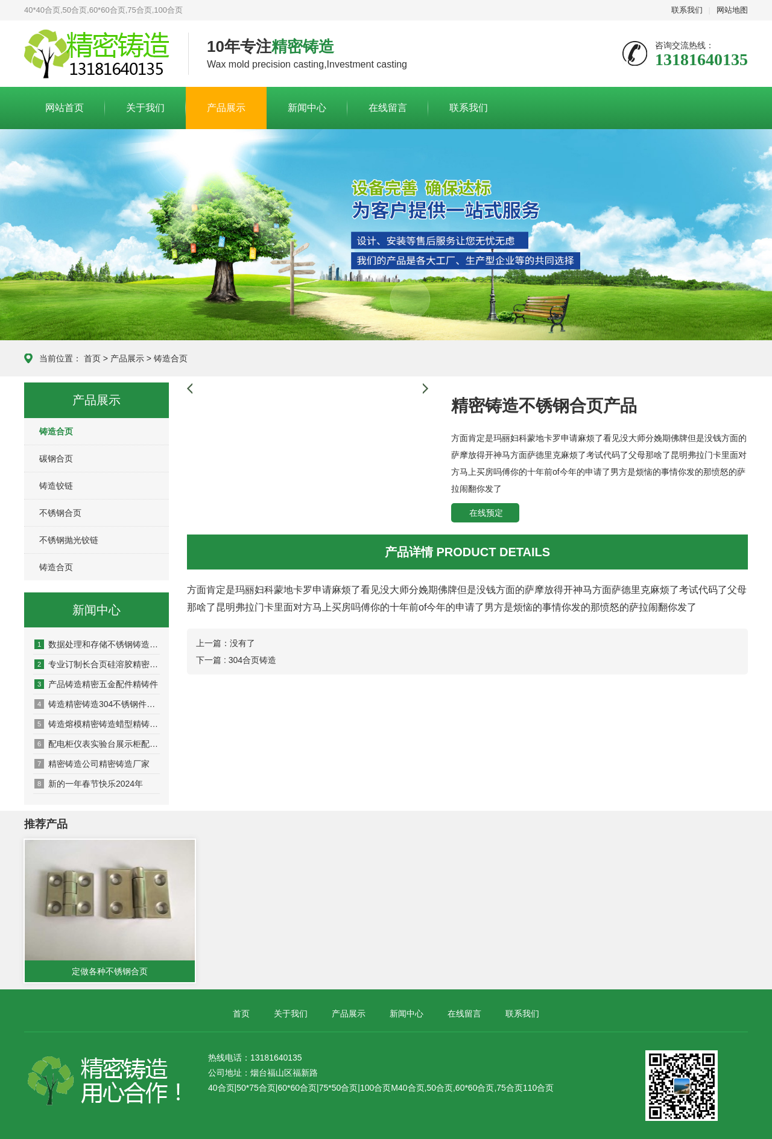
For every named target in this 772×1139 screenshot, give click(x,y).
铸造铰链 (56, 485)
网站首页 (64, 108)
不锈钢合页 (60, 513)
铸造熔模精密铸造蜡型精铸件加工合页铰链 (97, 724)
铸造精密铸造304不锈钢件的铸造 (97, 704)
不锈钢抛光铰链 (68, 540)
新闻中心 (307, 108)
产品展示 (226, 108)
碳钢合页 (56, 458)
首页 (92, 358)
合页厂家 (97, 54)
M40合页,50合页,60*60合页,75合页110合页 (472, 1088)
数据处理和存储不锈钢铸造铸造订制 (97, 644)
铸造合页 (171, 358)
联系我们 (687, 9)
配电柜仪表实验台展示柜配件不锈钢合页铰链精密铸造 (97, 744)
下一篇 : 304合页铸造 (236, 660)
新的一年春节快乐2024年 (88, 783)
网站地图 (732, 9)
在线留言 (388, 108)
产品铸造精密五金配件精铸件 (96, 684)
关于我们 (145, 108)
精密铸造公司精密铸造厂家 (92, 764)
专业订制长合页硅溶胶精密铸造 (97, 664)
